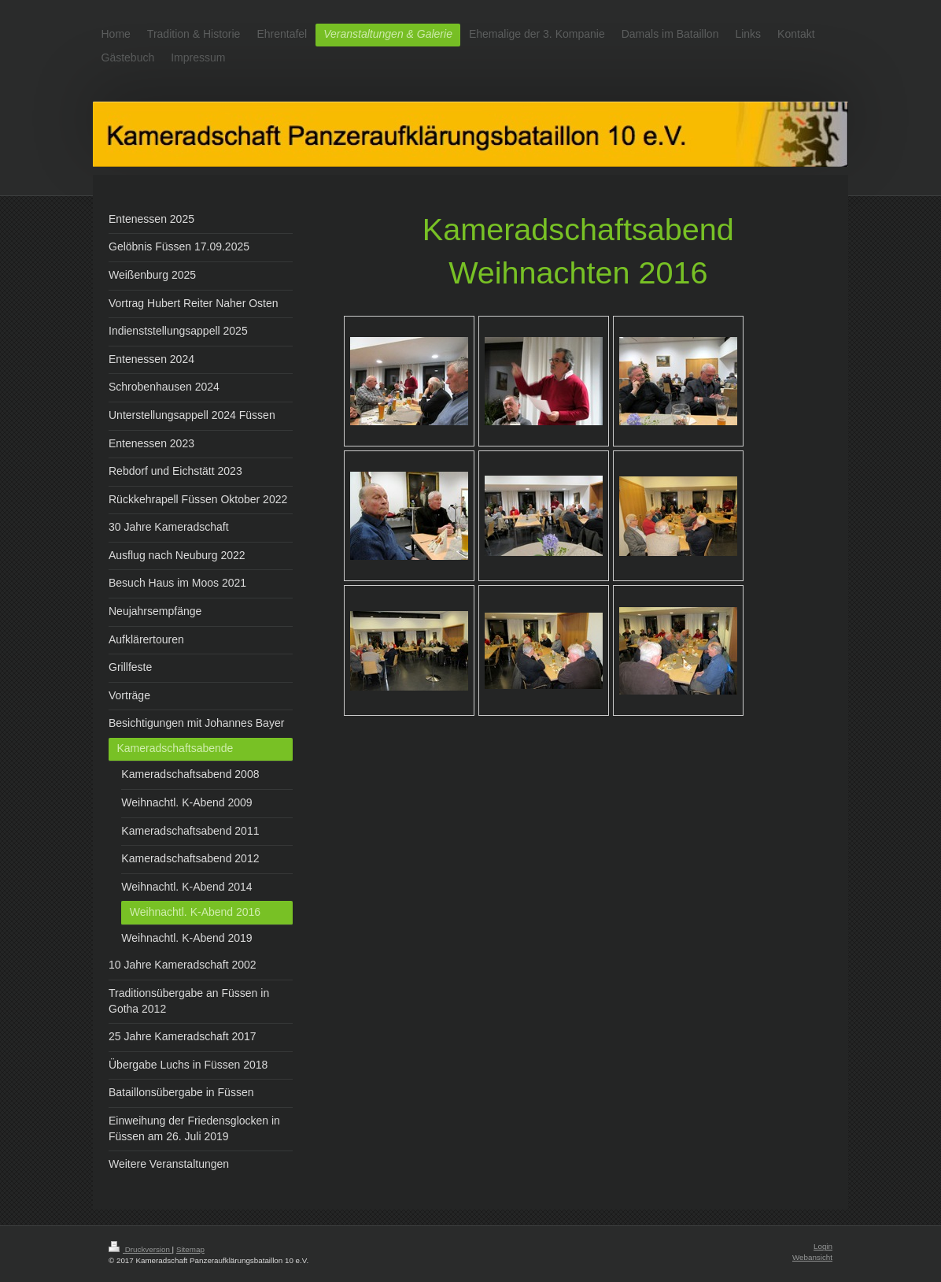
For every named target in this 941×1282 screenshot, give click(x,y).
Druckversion (140, 1249)
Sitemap (190, 1249)
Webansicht (812, 1257)
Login (823, 1246)
